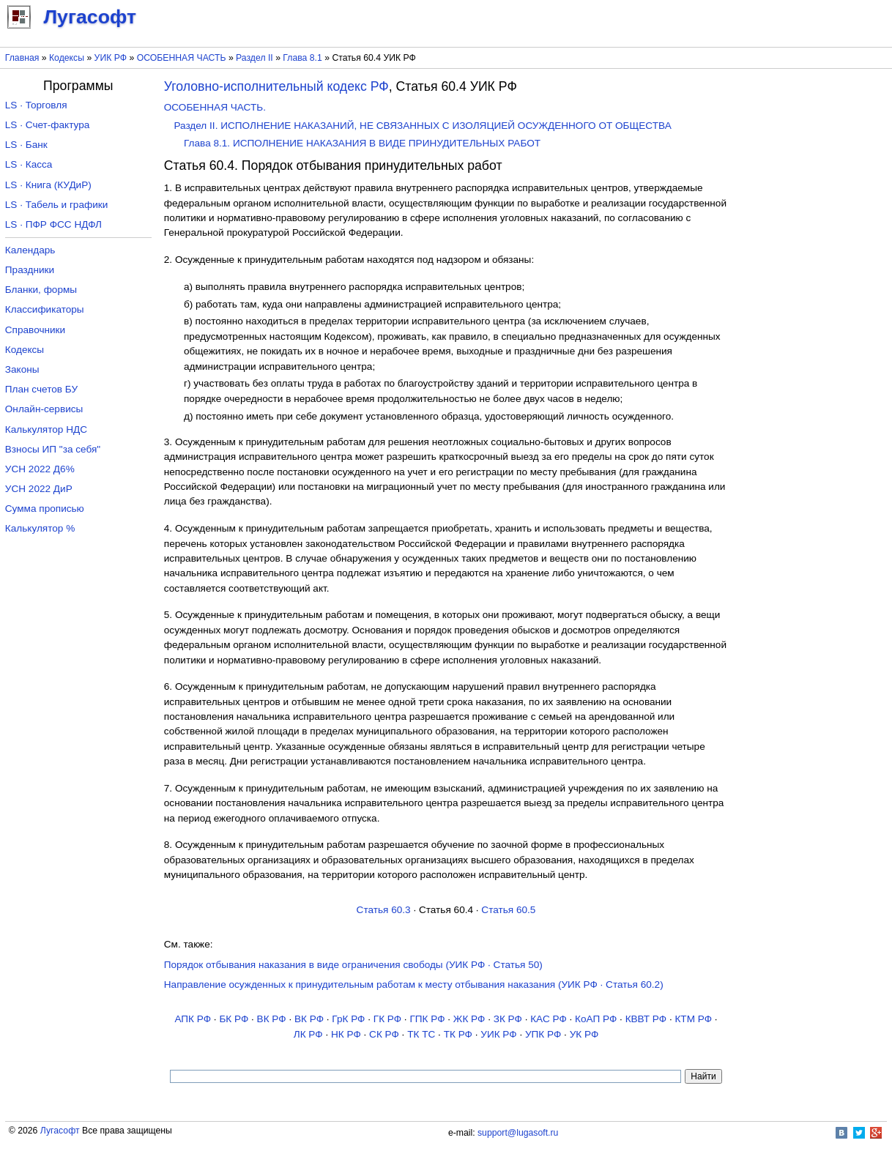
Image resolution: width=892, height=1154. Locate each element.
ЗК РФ (508, 1018)
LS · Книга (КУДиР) (48, 184)
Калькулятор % (40, 528)
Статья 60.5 (508, 909)
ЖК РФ (469, 1018)
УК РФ (584, 1034)
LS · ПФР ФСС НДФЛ (53, 224)
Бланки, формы (41, 289)
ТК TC (421, 1034)
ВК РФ (271, 1018)
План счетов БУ (41, 389)
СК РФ (384, 1034)
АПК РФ (192, 1018)
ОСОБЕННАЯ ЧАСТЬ (181, 58)
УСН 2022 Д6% (40, 469)
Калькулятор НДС (46, 429)
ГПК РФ (427, 1018)
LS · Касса (29, 164)
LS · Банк (26, 144)
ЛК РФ (308, 1034)
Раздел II (254, 58)
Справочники (35, 329)
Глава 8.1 (302, 58)
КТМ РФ (693, 1018)
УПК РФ (543, 1034)
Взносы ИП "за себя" (52, 449)
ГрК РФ (348, 1018)
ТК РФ (458, 1034)
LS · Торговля (36, 105)
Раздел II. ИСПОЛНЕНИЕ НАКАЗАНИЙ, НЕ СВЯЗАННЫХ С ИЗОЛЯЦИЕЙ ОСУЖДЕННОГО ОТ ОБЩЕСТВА (422, 125)
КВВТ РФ (645, 1018)
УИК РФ (110, 58)
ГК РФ (387, 1018)
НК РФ (346, 1034)
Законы (22, 369)
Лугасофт (60, 1130)
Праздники (29, 269)
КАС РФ (548, 1018)
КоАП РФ (596, 1018)
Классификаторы (44, 309)
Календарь (30, 250)
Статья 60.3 (384, 909)
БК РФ (233, 1018)
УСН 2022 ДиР (39, 488)
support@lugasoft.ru (517, 1133)
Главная (22, 58)
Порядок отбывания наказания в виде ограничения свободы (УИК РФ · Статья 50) (353, 964)
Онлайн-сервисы (44, 408)
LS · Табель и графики (56, 204)
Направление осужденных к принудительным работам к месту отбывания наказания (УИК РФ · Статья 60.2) (414, 984)
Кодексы (66, 58)
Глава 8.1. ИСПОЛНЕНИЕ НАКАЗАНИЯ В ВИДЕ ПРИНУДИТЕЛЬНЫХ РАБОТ (362, 143)
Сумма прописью (44, 508)
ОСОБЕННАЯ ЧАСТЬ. (215, 107)
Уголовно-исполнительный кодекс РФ (276, 86)
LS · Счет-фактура (47, 124)
